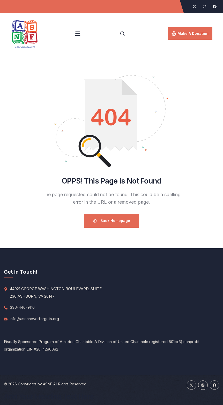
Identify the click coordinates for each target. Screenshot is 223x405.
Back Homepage (111, 220)
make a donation (193, 33)
